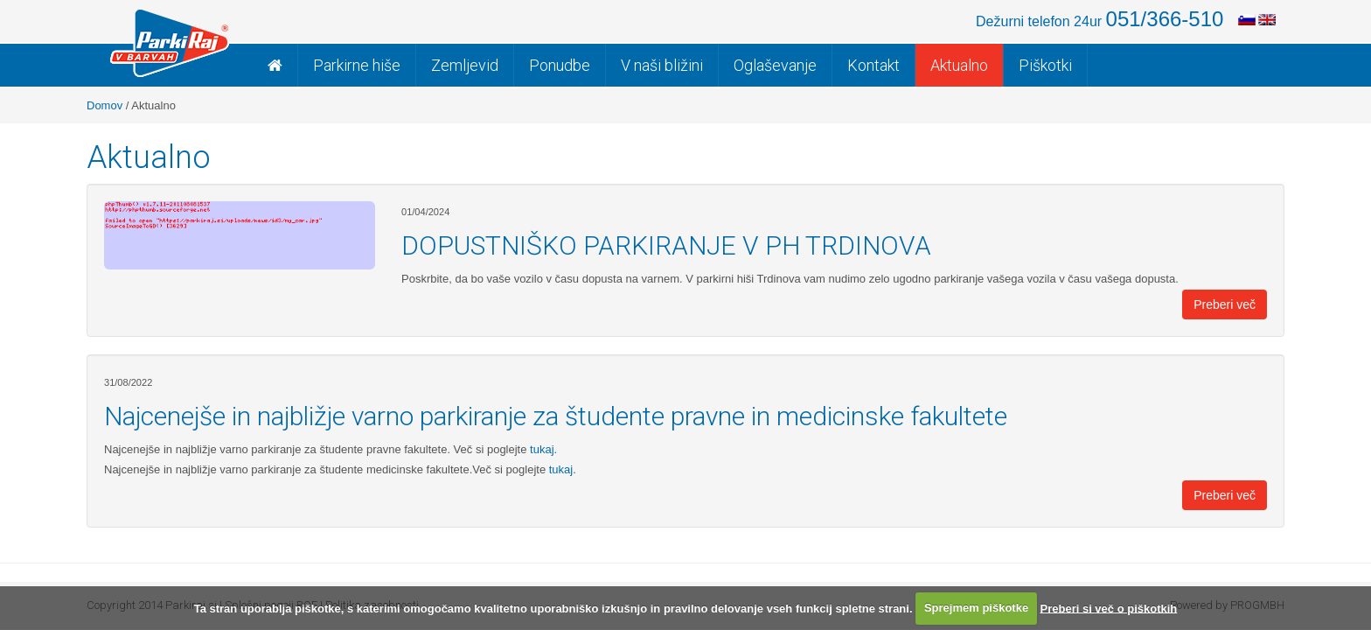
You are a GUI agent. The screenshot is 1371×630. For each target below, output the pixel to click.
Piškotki (1045, 65)
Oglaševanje (775, 65)
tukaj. (541, 449)
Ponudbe (559, 65)
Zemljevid (464, 65)
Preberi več (1225, 305)
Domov (104, 105)
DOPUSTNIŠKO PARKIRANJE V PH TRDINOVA (666, 245)
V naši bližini (662, 65)
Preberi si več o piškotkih (1109, 607)
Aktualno (959, 65)
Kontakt (873, 65)
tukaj (559, 469)
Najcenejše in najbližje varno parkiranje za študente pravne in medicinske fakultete (555, 416)
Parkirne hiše (356, 65)
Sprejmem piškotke (976, 607)
